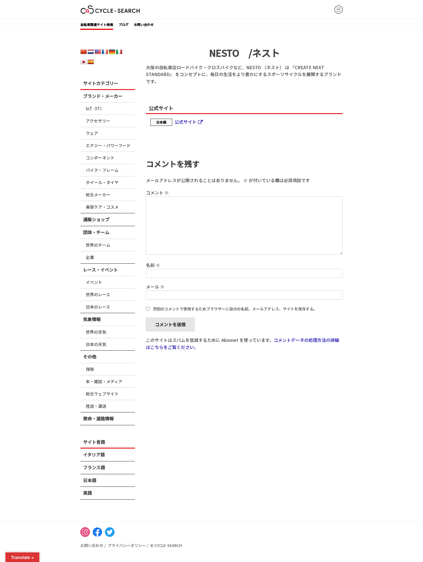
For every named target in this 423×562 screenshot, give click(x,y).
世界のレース (98, 294)
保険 (90, 369)
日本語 (89, 480)
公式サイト (185, 121)
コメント (157, 192)
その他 (89, 356)
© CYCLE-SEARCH (166, 545)
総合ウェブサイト (102, 394)
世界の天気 (96, 332)
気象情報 (92, 319)
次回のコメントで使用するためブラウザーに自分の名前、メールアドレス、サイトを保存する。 (235, 308)
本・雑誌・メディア (104, 381)
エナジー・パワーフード (108, 145)
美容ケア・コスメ (102, 207)
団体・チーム (96, 232)
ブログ (123, 24)
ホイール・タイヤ (102, 182)
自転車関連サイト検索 (96, 24)
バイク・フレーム (102, 170)
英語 (87, 493)
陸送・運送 (96, 406)
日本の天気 (96, 344)
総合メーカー (98, 194)
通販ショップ (96, 219)
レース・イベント (100, 269)
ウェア (92, 133)
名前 (153, 265)
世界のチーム (98, 245)
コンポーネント (100, 158)
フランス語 (94, 467)
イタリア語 (94, 454)
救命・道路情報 (98, 418)
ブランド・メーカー (102, 96)
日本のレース (98, 307)
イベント (94, 282)
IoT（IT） (95, 108)
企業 (90, 257)
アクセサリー (98, 121)
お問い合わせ (144, 24)
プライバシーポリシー (127, 545)
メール (155, 286)
